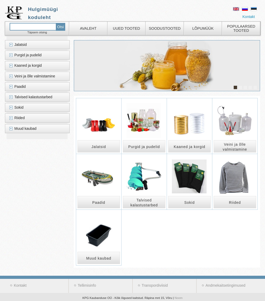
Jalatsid (20, 44)
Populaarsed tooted (241, 28)
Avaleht (88, 28)
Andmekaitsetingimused (225, 285)
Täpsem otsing (37, 32)
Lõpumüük (203, 28)
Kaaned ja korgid (28, 65)
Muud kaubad (25, 128)
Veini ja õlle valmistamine (34, 76)
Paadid (20, 86)
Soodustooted (164, 28)
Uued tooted (126, 28)
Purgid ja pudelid (27, 55)
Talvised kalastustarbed (33, 97)
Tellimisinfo (87, 285)
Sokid (18, 107)
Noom (178, 297)
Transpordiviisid (155, 285)
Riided (19, 118)
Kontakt (249, 17)
